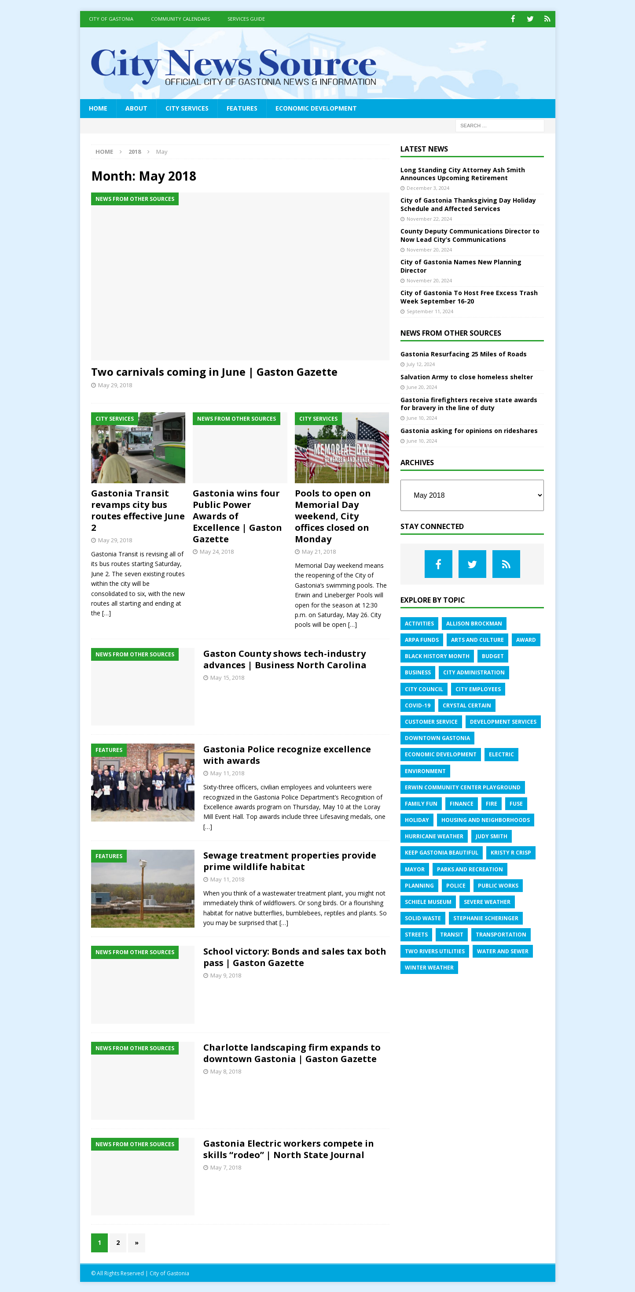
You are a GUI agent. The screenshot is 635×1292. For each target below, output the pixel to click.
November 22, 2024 (429, 218)
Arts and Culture (477, 639)
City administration (474, 672)
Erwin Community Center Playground (463, 786)
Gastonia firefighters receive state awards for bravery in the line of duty (468, 403)
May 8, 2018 (225, 1071)
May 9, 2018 (225, 975)
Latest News (424, 148)
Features (242, 108)
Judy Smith (491, 836)
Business (418, 672)
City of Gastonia (111, 18)
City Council (424, 688)
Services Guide (246, 18)
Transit (451, 934)
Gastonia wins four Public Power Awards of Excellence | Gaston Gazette (237, 515)
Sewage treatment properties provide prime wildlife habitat (289, 860)
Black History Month (437, 655)
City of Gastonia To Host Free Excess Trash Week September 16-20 (469, 296)
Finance (461, 803)
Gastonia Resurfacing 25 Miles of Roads (463, 353)
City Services (187, 108)
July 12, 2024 (421, 363)
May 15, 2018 (227, 677)
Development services (503, 721)
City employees (478, 688)
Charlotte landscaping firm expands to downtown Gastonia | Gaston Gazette (292, 1052)
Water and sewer (503, 950)
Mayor (415, 868)
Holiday (417, 819)
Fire (491, 803)
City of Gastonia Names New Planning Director (460, 265)
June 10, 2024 (422, 417)
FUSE (516, 803)
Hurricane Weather (434, 836)
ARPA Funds (422, 639)
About (136, 108)
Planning (419, 884)
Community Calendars (180, 18)
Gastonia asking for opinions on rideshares (469, 430)
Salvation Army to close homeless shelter (466, 376)
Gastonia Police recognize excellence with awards (287, 754)
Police (456, 884)
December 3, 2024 (428, 187)
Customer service (431, 721)
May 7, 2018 (225, 1166)
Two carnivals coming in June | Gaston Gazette (214, 370)
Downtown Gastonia (437, 737)
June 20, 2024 (422, 386)
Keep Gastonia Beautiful (441, 852)
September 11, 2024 (430, 310)
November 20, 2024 (429, 248)
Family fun (421, 803)
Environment (425, 770)
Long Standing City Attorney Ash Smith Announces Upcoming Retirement (462, 173)
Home (98, 108)
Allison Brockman (474, 622)
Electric (501, 754)
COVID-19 (417, 704)
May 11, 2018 (227, 773)
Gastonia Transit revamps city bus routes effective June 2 (138, 510)
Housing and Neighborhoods (485, 819)
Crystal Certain (467, 704)
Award (526, 639)
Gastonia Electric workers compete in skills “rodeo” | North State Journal (288, 1148)
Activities (419, 622)
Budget (493, 655)
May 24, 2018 (217, 551)
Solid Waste (423, 918)
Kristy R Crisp (511, 852)
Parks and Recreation (470, 868)
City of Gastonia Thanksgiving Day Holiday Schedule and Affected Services (468, 204)
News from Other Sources (450, 332)
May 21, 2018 (319, 551)
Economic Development (316, 108)
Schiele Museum (428, 901)
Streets (416, 934)
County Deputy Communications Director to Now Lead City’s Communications (470, 234)
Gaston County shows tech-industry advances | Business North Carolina (285, 658)
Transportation (501, 934)
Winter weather (429, 966)
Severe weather (487, 901)
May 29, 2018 (115, 385)
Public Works (498, 884)
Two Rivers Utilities (435, 950)
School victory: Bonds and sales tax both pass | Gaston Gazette (294, 956)
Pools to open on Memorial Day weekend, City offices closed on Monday (333, 515)
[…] (106, 612)
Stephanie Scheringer (485, 918)
